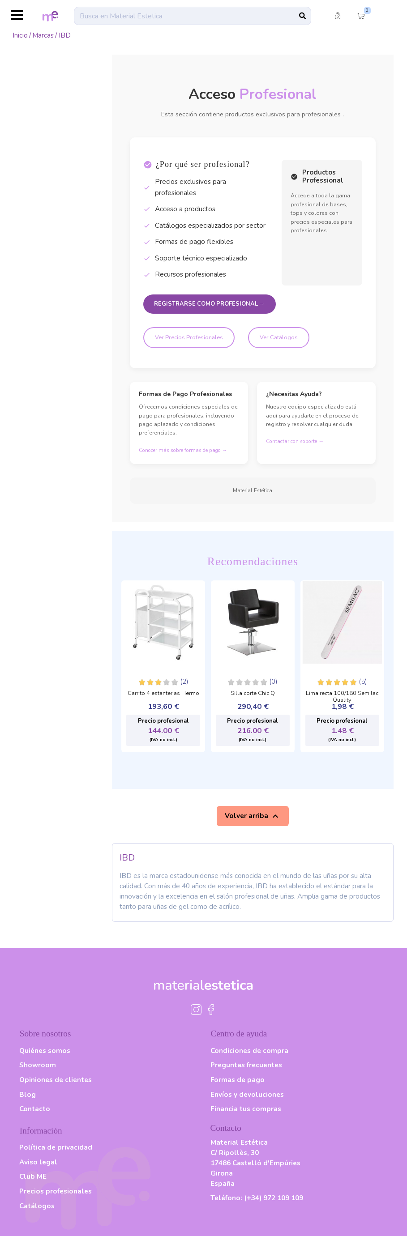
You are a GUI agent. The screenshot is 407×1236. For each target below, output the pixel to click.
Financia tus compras (245, 1108)
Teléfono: (256, 1197)
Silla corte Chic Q (253, 693)
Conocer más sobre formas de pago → (183, 450)
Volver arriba (253, 816)
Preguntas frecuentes (246, 1065)
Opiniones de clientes (55, 1079)
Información (41, 1130)
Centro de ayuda (239, 1033)
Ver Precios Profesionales (189, 337)
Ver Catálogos (279, 337)
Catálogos (37, 1205)
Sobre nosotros (45, 1033)
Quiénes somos (44, 1050)
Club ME (33, 1176)
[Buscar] (193, 16)
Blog (27, 1094)
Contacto (34, 1108)
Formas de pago (237, 1079)
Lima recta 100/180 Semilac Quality (342, 694)
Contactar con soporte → (295, 441)
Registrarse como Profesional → (209, 304)
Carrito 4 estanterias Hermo (163, 693)
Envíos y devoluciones (247, 1094)
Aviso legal (38, 1162)
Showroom (37, 1065)
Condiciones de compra (249, 1050)
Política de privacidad (55, 1147)
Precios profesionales (55, 1191)
